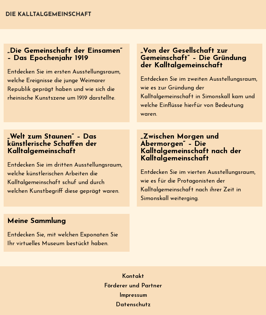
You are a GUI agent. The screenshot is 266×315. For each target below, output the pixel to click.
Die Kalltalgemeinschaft (48, 14)
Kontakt (133, 276)
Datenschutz (133, 305)
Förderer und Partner (133, 286)
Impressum (133, 295)
